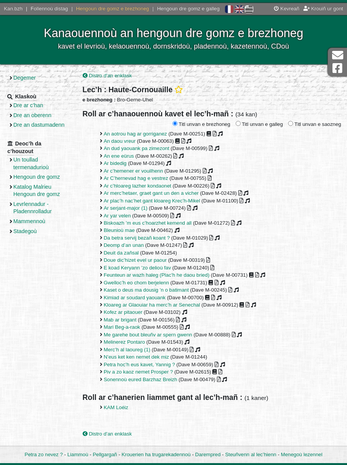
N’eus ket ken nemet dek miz (138, 357)
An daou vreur (122, 141)
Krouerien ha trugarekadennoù (156, 454)
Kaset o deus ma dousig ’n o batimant (148, 290)
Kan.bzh (13, 8)
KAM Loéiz (118, 407)
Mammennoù (32, 221)
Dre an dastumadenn (41, 125)
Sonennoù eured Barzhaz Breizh (142, 379)
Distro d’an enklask (109, 75)
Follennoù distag (49, 8)
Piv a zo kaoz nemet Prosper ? (140, 372)
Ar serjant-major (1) (128, 208)
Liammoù (77, 454)
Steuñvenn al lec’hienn (250, 454)
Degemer (27, 78)
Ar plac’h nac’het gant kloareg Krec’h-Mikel (154, 201)
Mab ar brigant (122, 320)
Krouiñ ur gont (323, 8)
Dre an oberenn (35, 115)
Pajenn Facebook (337, 68)
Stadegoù (27, 231)
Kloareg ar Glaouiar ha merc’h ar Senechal (154, 305)
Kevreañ (286, 8)
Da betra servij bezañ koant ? (139, 238)
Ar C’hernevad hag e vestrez (138, 178)
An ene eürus (121, 156)
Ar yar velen (119, 216)
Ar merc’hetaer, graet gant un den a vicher (153, 193)
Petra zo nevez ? (43, 454)
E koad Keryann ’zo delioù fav (139, 268)
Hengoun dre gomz (39, 177)
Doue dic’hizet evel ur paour (137, 260)
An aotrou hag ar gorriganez (137, 134)
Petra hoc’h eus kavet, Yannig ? (141, 364)
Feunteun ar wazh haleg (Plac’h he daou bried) (158, 275)
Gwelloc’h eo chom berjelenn (138, 283)
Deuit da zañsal (123, 253)
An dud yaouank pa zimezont (138, 149)
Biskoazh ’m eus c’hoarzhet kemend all (150, 223)
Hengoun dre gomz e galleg (188, 8)
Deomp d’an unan (126, 245)
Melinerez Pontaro (126, 342)
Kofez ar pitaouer (125, 312)
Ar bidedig (117, 163)
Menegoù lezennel (302, 454)
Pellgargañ (105, 454)
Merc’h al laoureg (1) (129, 349)
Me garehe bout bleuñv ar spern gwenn (150, 335)
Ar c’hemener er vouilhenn (135, 171)
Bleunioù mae (121, 230)
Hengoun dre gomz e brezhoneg (112, 8)
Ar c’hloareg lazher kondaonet (139, 186)
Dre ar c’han (31, 105)
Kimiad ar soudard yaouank (137, 297)
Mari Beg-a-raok (124, 327)
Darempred (208, 454)
